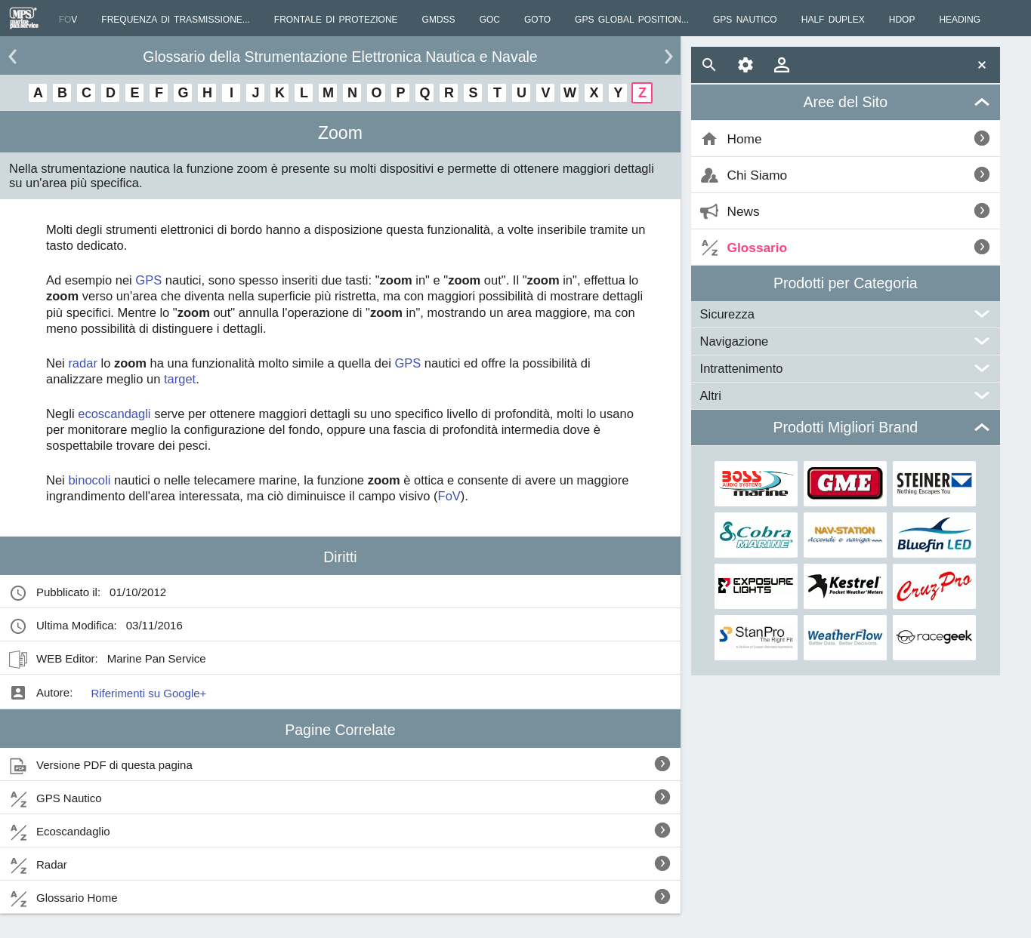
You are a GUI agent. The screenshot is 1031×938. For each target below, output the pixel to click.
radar (82, 363)
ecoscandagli (114, 413)
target (180, 379)
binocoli (89, 480)
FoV (449, 496)
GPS (148, 280)
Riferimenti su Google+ (148, 693)
